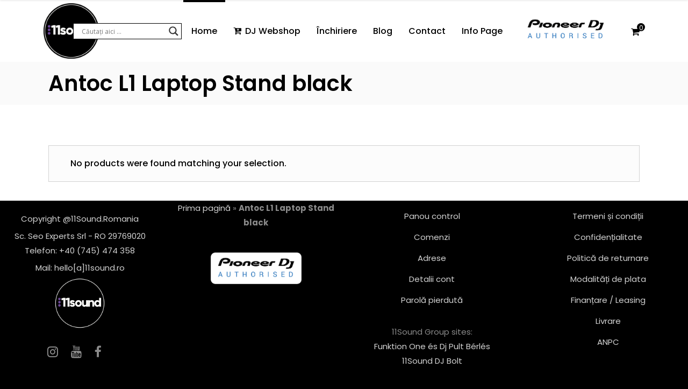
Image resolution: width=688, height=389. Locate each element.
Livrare (608, 321)
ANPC (608, 342)
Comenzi (432, 237)
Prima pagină (204, 208)
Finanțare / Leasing (608, 300)
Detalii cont (432, 279)
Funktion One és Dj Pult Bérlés (432, 346)
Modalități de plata (608, 279)
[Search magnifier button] (173, 31)
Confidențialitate (608, 237)
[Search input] (122, 31)
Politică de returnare (608, 258)
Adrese (432, 258)
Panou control (432, 216)
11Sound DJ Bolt (432, 360)
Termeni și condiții (607, 216)
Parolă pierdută (432, 300)
